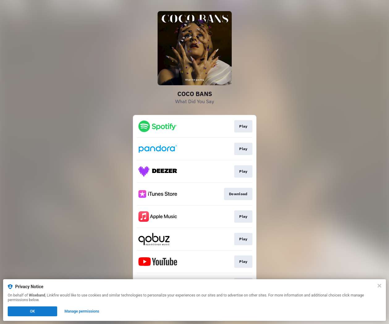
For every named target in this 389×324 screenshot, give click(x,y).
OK (32, 311)
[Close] (379, 286)
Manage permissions (82, 311)
